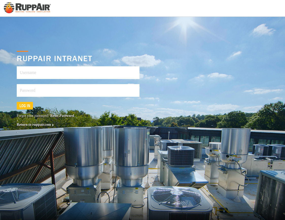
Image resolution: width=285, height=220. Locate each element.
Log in (25, 105)
